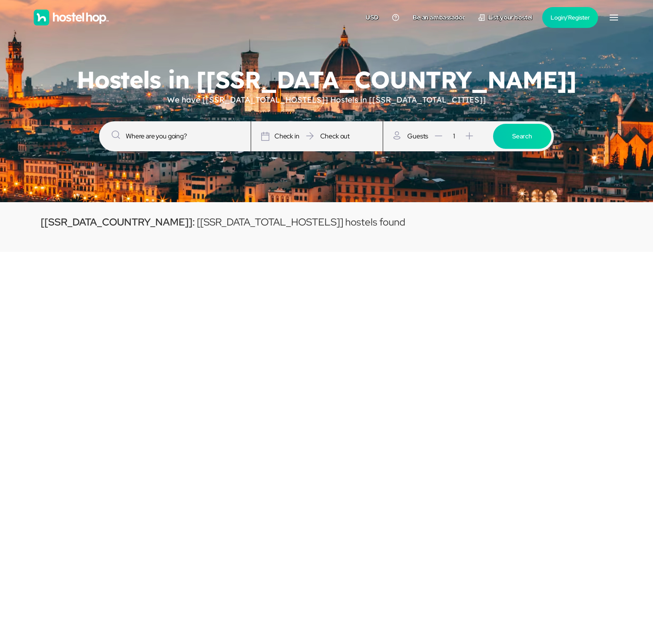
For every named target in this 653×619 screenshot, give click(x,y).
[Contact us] (395, 17)
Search (522, 136)
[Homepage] (71, 17)
